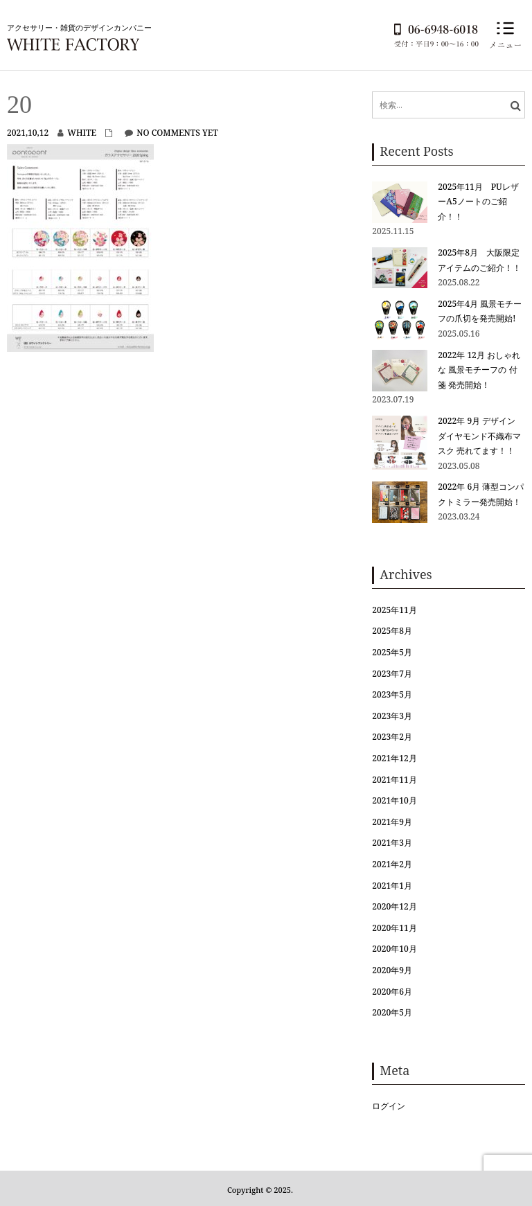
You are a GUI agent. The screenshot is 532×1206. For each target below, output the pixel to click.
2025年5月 (392, 652)
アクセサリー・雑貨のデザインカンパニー (79, 27)
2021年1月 (392, 886)
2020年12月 (394, 906)
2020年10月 (394, 949)
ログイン (388, 1106)
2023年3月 (392, 716)
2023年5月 (392, 694)
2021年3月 (392, 843)
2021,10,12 (27, 133)
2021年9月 (392, 822)
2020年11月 (394, 928)
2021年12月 (394, 758)
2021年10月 (394, 800)
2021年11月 (394, 780)
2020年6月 (392, 991)
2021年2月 (392, 864)
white (81, 133)
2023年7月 (392, 674)
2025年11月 (394, 610)
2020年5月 (392, 1012)
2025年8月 (392, 631)
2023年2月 (392, 737)
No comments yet (177, 133)
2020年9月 (392, 970)
